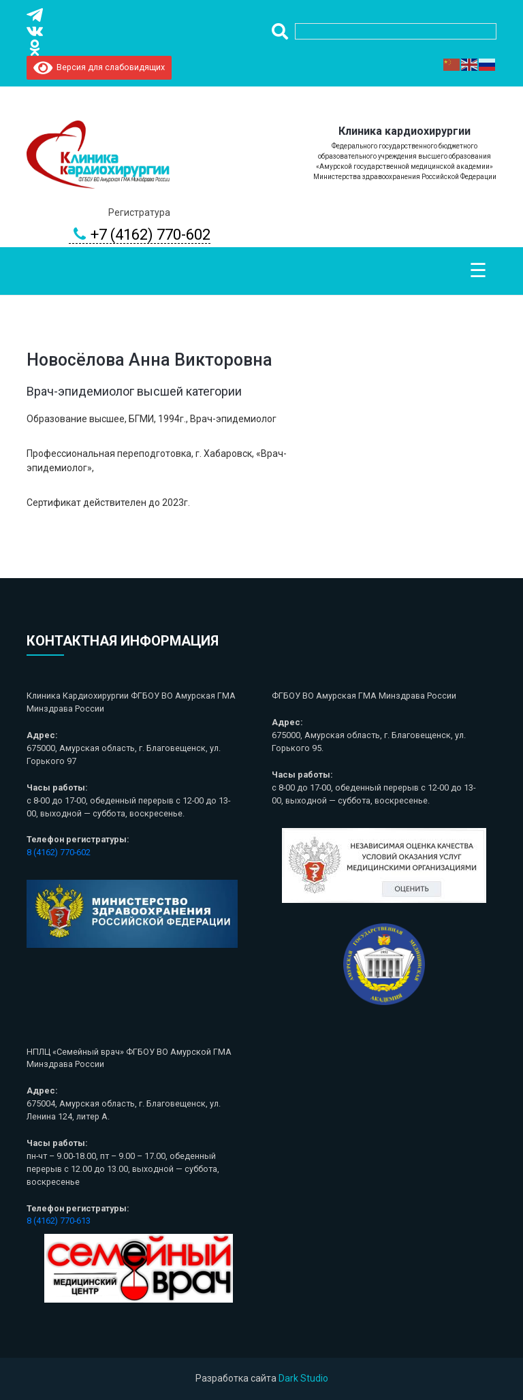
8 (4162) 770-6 (54, 1220)
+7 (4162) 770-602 (139, 235)
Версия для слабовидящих (99, 67)
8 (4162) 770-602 (59, 852)
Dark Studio (303, 1378)
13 (86, 1220)
